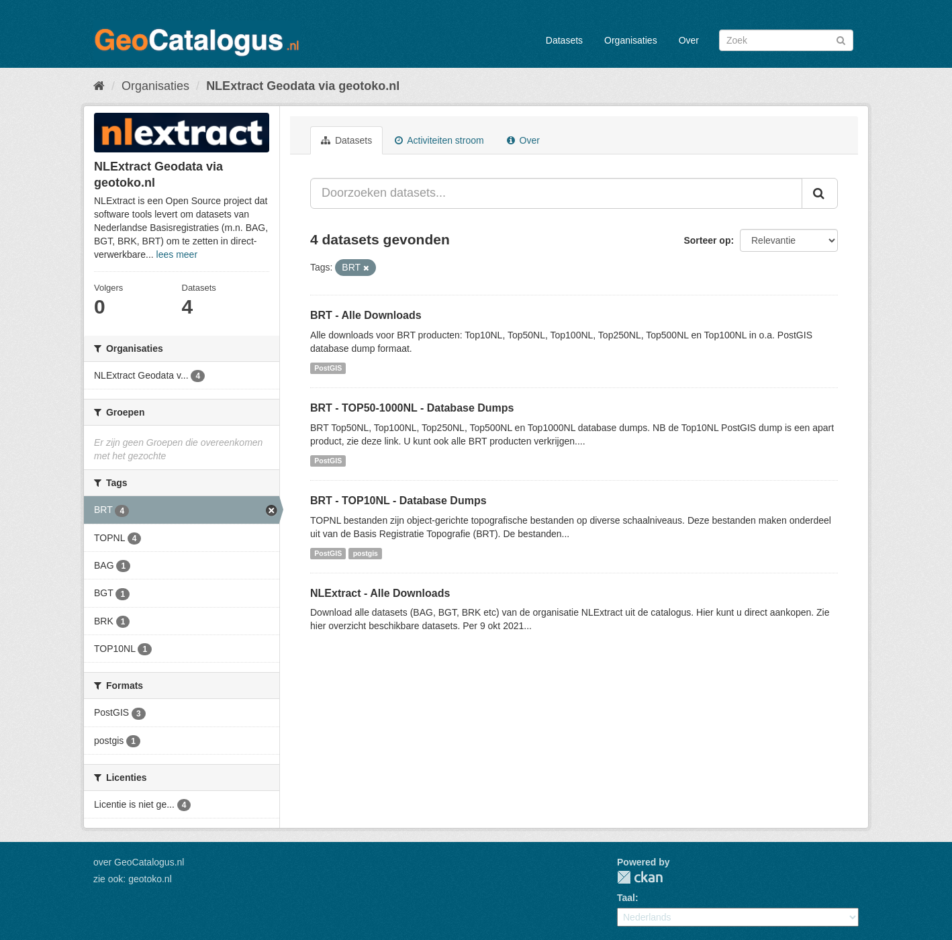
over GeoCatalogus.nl (138, 862)
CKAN (640, 877)
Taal (626, 897)
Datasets (564, 40)
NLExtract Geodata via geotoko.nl (302, 86)
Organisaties (630, 40)
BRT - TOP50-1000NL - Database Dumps (412, 408)
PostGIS (328, 368)
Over (689, 40)
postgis (365, 553)
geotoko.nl (150, 879)
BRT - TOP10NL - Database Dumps (398, 500)
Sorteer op (706, 240)
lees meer (176, 254)
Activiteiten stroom (439, 140)
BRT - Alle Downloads (366, 315)
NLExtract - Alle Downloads (380, 593)
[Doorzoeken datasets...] (556, 193)
